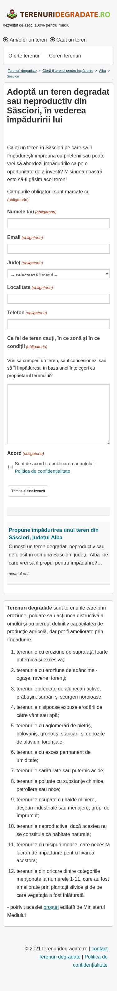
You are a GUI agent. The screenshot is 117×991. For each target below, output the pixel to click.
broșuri (51, 907)
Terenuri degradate (59, 956)
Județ (25, 263)
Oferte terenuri (24, 55)
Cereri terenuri (65, 55)
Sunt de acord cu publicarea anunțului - (55, 467)
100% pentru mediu (52, 25)
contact (99, 948)
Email (25, 238)
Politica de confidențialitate (42, 471)
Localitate (30, 288)
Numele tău (31, 212)
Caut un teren (71, 39)
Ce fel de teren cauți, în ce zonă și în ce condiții (53, 343)
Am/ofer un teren (28, 39)
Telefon (27, 313)
